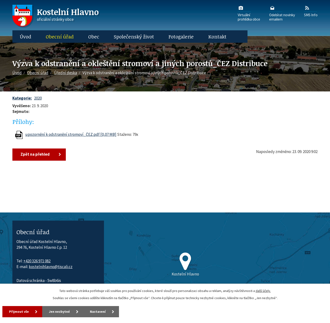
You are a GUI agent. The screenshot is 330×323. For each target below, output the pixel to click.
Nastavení (98, 311)
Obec (93, 36)
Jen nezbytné (59, 311)
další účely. (263, 291)
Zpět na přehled (35, 154)
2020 (38, 98)
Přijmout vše (19, 311)
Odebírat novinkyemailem (282, 13)
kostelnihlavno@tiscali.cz (50, 266)
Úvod (25, 36)
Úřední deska (65, 72)
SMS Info (311, 11)
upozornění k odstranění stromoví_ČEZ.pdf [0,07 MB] (70, 134)
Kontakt (217, 36)
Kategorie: (22, 98)
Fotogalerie (181, 36)
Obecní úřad (60, 36)
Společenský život (134, 36)
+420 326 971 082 (37, 261)
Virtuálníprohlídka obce (249, 13)
